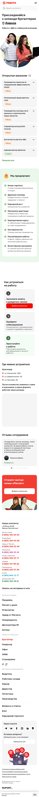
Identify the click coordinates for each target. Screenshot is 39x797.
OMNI (5, 654)
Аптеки (6, 630)
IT (4, 664)
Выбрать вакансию (19, 306)
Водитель (7, 674)
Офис (5, 649)
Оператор (7, 644)
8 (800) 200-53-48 (10, 546)
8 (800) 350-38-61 (10, 581)
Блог (4, 711)
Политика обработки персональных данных (15, 771)
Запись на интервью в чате (16, 588)
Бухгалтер (7, 639)
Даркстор (7, 689)
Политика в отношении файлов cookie (13, 769)
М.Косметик (8, 610)
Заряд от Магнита (11, 615)
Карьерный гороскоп (13, 716)
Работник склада (11, 679)
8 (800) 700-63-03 (10, 535)
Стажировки (8, 659)
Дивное (10, 23)
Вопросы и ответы (11, 706)
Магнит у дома (9, 605)
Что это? (4, 795)
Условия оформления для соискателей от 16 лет (16, 774)
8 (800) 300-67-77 (10, 558)
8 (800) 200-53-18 (10, 552)
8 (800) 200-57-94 (10, 570)
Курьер (5, 684)
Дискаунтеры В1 (10, 625)
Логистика (7, 694)
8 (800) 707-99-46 (10, 564)
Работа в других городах (9, 776)
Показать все (8, 160)
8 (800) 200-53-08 (10, 541)
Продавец (7, 600)
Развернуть (9, 463)
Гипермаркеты (9, 620)
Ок (35, 795)
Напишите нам (19, 742)
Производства (9, 699)
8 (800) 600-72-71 (10, 575)
